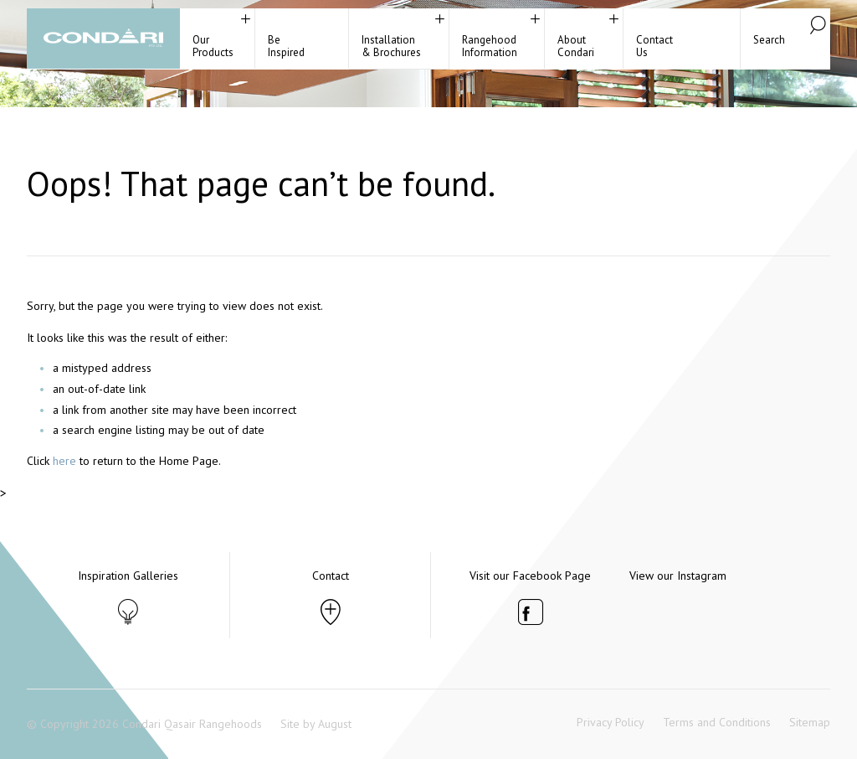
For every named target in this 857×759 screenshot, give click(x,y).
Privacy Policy (610, 722)
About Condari (575, 46)
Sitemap (809, 722)
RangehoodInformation (489, 46)
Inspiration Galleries (128, 575)
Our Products (212, 46)
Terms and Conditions (717, 722)
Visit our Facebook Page (530, 575)
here (64, 460)
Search (769, 40)
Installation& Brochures (391, 46)
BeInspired (286, 46)
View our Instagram (677, 575)
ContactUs (654, 46)
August (335, 723)
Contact (330, 575)
